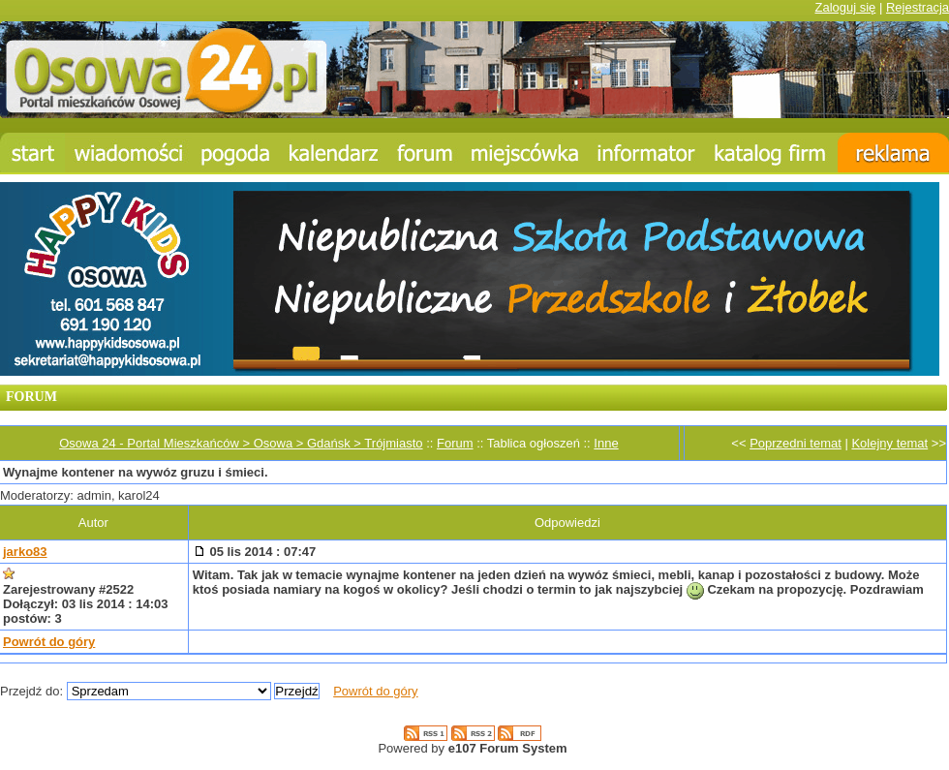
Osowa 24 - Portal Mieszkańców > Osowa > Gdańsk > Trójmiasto (240, 443)
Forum (455, 443)
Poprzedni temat (796, 443)
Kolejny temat (889, 443)
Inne (606, 443)
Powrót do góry (49, 641)
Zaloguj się (844, 7)
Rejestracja (917, 7)
